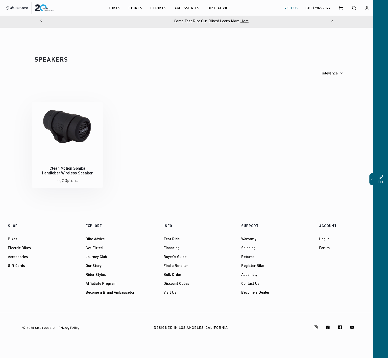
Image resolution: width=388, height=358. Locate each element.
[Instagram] (316, 327)
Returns (248, 256)
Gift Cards (16, 265)
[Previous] (41, 21)
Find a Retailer (176, 265)
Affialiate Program (101, 283)
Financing (171, 247)
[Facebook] (340, 327)
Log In (324, 239)
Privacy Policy (68, 328)
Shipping (248, 247)
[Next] (332, 21)
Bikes (12, 239)
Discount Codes (176, 283)
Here (271, 20)
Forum (324, 247)
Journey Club (96, 256)
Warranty (248, 239)
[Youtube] (352, 327)
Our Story (93, 265)
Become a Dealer (255, 292)
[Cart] (341, 8)
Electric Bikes (19, 247)
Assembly (249, 274)
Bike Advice (95, 239)
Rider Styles (96, 274)
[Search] (353, 8)
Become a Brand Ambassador (110, 292)
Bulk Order (172, 274)
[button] (331, 73)
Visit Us (170, 292)
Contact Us (250, 283)
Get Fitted (94, 247)
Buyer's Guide (175, 256)
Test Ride (172, 239)
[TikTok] (328, 327)
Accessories (18, 256)
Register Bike (252, 265)
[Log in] (366, 8)
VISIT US (291, 8)
